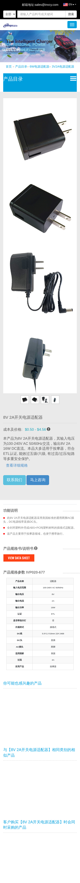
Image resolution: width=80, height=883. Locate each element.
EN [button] (66, 5)
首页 (9, 66)
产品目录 (21, 66)
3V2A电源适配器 (63, 66)
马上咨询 (37, 480)
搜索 (71, 14)
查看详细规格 (17, 465)
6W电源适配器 (39, 66)
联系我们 (14, 480)
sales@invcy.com (46, 4)
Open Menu (72, 78)
